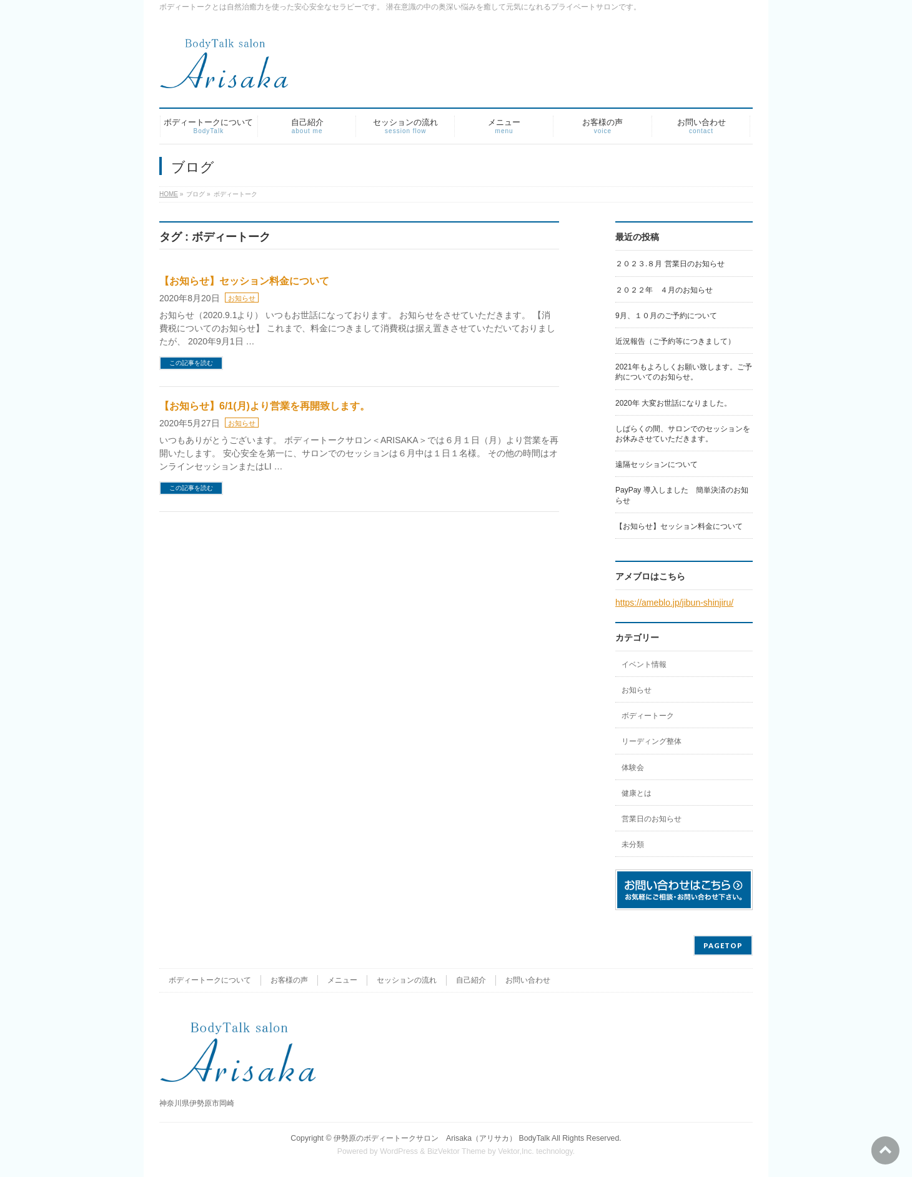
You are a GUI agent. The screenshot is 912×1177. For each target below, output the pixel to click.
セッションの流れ (407, 980)
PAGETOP (723, 945)
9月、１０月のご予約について (666, 315)
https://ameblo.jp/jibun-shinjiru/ (674, 603)
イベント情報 (644, 664)
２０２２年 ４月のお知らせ (664, 290)
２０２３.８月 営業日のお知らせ (670, 263)
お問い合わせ (527, 980)
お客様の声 (289, 980)
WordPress (399, 1151)
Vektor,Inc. (516, 1151)
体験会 (633, 767)
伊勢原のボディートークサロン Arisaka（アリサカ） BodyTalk (442, 1138)
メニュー (342, 980)
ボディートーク (648, 715)
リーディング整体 (652, 741)
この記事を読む (191, 362)
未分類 (633, 844)
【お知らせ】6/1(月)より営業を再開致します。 (264, 406)
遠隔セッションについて (656, 464)
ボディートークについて (210, 980)
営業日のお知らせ (652, 818)
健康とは (637, 793)
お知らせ (241, 298)
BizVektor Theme (456, 1151)
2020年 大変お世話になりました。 (673, 403)
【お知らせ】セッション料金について (244, 281)
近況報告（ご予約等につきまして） (675, 341)
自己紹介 (471, 980)
